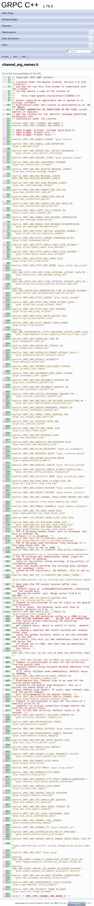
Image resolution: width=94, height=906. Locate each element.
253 (6, 497)
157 (6, 345)
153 (6, 338)
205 (6, 421)
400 (6, 827)
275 (6, 538)
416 (6, 857)
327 (6, 721)
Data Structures (47, 38)
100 (6, 265)
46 (6, 176)
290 (6, 598)
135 (6, 309)
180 (6, 387)
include (5, 57)
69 (6, 217)
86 (6, 244)
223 (6, 449)
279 (6, 549)
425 (6, 875)
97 (6, 258)
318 (6, 715)
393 (6, 806)
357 (6, 760)
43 (6, 169)
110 (6, 270)
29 (6, 144)
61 (6, 203)
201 (6, 414)
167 (6, 366)
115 (6, 279)
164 (6, 359)
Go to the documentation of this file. (21, 73)
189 (6, 400)
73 (6, 224)
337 (6, 728)
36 (6, 157)
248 (6, 492)
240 (6, 476)
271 (6, 526)
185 (6, 393)
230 (6, 458)
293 (6, 611)
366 (6, 772)
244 (6, 481)
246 (6, 488)
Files (47, 45)
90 (6, 251)
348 (6, 740)
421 (6, 866)
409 (6, 838)
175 (6, 380)
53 (6, 189)
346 (6, 733)
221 (6, 442)
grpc (15, 57)
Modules (6, 26)
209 (6, 428)
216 (6, 435)
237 (6, 469)
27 (6, 139)
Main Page (7, 13)
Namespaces (47, 32)
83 (6, 238)
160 (6, 352)
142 (6, 322)
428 (6, 882)
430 (6, 889)
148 (6, 329)
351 (6, 747)
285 (6, 575)
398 (6, 820)
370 (6, 779)
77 (6, 231)
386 (6, 799)
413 (6, 852)
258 (6, 506)
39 (6, 162)
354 (6, 754)
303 (6, 650)
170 (6, 373)
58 (6, 196)
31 (6, 150)
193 (6, 407)
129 (6, 302)
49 (6, 183)
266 (6, 517)
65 (6, 210)
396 (6, 813)
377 (6, 793)
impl (24, 57)
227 (6, 453)
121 (6, 288)
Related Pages (10, 19)
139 (6, 316)
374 (6, 786)
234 (6, 465)
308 (6, 676)
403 (6, 831)
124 (6, 297)
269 (6, 522)
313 (6, 696)
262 (6, 510)
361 (6, 767)
